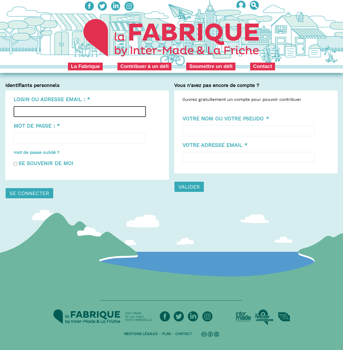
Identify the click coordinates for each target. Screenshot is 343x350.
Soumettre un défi (211, 66)
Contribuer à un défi (144, 66)
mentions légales (141, 334)
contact (183, 334)
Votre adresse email (214, 145)
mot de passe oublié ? (36, 152)
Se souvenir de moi (45, 163)
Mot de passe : (37, 126)
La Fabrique (85, 66)
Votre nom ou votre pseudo (225, 119)
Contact (262, 66)
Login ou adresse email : (52, 99)
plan (166, 334)
